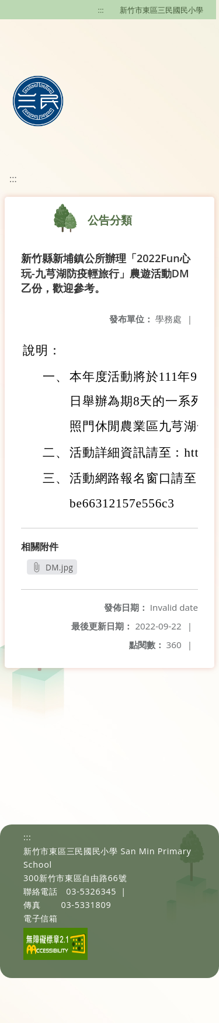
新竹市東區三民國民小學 (161, 10)
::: (101, 10)
